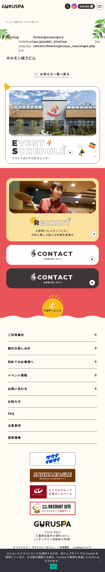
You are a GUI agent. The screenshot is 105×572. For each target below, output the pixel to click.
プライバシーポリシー (44, 547)
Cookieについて (82, 547)
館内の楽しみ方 (19, 348)
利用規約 (64, 547)
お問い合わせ (17, 388)
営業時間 (86, 6)
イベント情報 (17, 375)
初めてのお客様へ (21, 361)
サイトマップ (20, 547)
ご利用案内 (16, 334)
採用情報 (14, 437)
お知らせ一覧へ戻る (52, 74)
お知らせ (14, 401)
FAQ (11, 413)
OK (53, 566)
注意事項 (14, 425)
